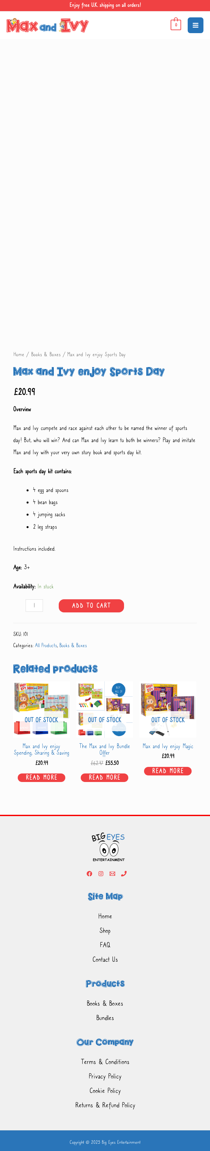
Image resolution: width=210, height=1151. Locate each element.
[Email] (112, 873)
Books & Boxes (46, 354)
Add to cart (91, 605)
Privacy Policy (105, 1076)
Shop (105, 930)
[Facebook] (89, 873)
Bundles (105, 1018)
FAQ (105, 945)
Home (18, 354)
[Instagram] (101, 873)
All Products (46, 645)
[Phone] (124, 873)
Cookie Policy (105, 1090)
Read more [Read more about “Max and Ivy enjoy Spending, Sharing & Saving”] (41, 777)
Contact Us (105, 959)
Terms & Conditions (105, 1062)
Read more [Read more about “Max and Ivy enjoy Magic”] (168, 771)
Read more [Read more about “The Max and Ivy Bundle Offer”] (104, 777)
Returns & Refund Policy (105, 1105)
